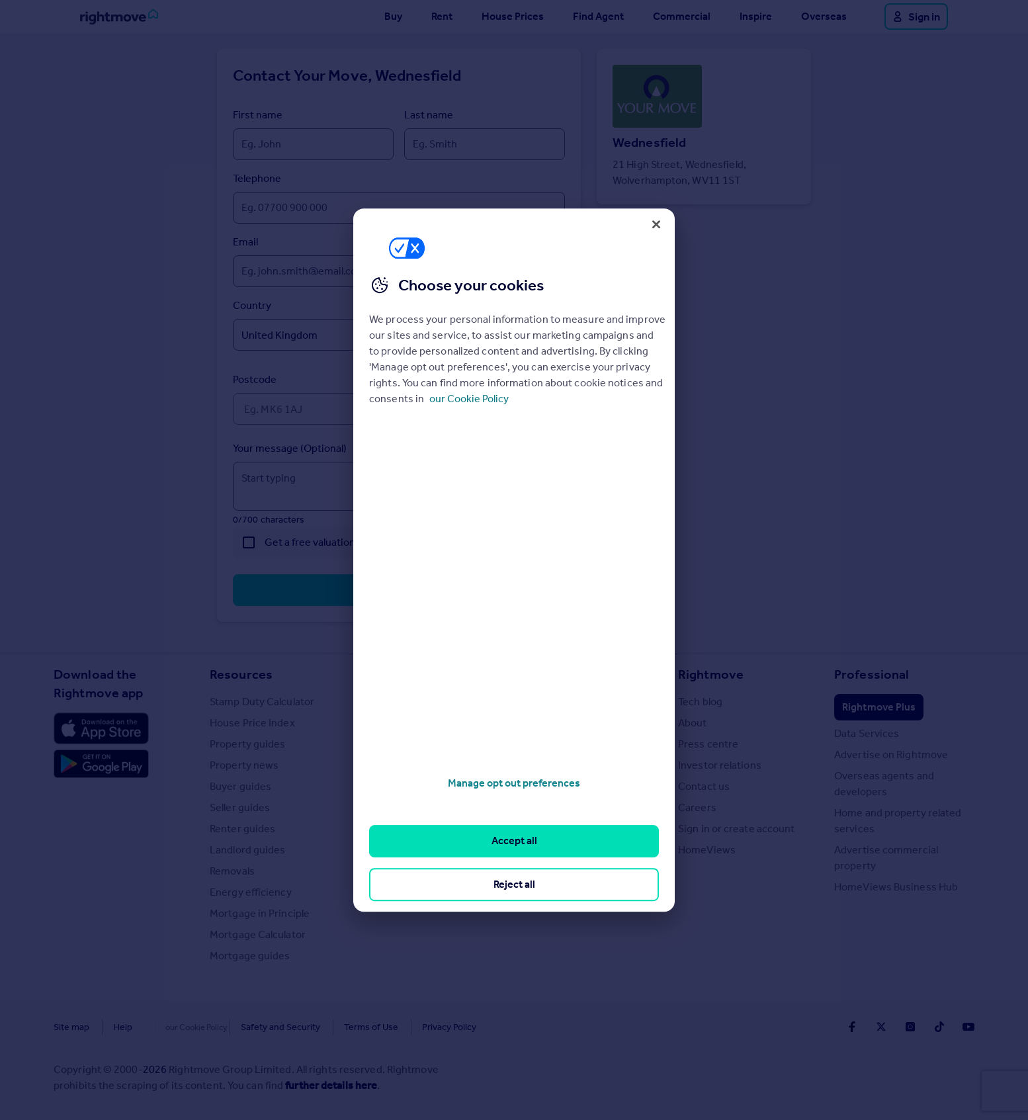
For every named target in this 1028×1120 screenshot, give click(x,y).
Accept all (514, 841)
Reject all (514, 884)
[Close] (656, 224)
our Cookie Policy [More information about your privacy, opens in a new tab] (469, 398)
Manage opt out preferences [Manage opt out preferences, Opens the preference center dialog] (514, 783)
